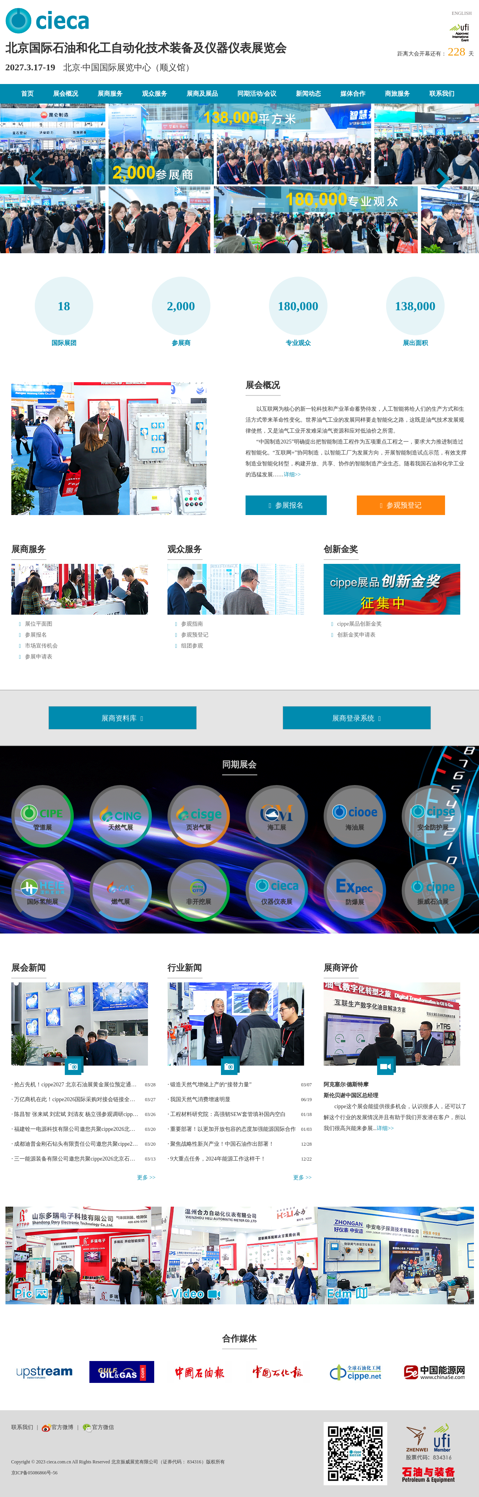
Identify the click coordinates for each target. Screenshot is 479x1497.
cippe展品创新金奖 (359, 624)
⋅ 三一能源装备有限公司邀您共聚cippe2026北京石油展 (75, 1159)
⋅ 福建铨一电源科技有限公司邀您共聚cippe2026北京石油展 (75, 1129)
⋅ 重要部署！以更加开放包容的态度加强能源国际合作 (231, 1129)
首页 (27, 93)
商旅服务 (397, 93)
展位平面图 (38, 624)
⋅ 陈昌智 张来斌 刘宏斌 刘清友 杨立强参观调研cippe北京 (75, 1114)
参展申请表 (38, 657)
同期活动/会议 (256, 93)
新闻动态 (308, 93)
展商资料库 (122, 718)
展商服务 (110, 93)
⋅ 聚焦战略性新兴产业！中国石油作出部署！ (220, 1144)
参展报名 (286, 505)
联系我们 (441, 93)
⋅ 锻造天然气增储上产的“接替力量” (209, 1084)
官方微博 (57, 1427)
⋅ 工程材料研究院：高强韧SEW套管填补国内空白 (226, 1114)
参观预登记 (401, 505)
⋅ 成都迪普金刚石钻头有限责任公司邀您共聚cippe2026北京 (75, 1144)
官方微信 (98, 1427)
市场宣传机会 (41, 646)
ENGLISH (462, 13)
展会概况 (65, 93)
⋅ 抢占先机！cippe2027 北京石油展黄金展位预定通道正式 (75, 1084)
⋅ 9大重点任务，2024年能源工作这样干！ (216, 1159)
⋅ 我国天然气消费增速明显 (199, 1099)
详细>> (292, 475)
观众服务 (154, 93)
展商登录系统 (356, 718)
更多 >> (146, 1177)
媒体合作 (352, 93)
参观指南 (192, 624)
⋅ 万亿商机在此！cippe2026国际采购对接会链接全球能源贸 (75, 1099)
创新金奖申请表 (356, 635)
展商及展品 (202, 93)
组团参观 (192, 646)
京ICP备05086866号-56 (34, 1473)
